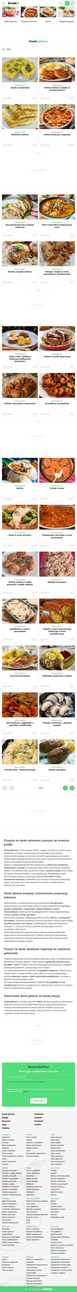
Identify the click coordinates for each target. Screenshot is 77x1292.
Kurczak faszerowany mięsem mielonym (20, 226)
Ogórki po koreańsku (58, 1243)
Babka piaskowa (8, 1210)
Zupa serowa (56, 1146)
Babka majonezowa (33, 1227)
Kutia (28, 1213)
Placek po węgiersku (10, 1255)
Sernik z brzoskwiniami (10, 1235)
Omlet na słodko (8, 1133)
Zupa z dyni (55, 1133)
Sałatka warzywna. (57, 582)
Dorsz (28, 1143)
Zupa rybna (30, 1197)
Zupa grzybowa (32, 1199)
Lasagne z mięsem (58, 1266)
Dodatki (5, 1117)
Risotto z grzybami (58, 1171)
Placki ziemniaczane (34, 1138)
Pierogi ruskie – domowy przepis (19, 769)
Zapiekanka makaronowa (36, 1146)
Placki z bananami (9, 1154)
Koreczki (54, 1207)
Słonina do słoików (58, 1246)
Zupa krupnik (56, 1135)
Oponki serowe (56, 1199)
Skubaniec (30, 1188)
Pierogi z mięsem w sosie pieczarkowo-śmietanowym (57, 272)
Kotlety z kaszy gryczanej (60, 1169)
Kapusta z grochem (33, 1202)
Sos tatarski (6, 1213)
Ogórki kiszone (56, 1227)
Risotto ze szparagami (59, 1177)
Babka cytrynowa (8, 1207)
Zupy (4, 1121)
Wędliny (54, 1121)
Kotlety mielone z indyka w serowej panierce (57, 88)
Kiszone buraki (56, 1235)
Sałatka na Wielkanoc (10, 1179)
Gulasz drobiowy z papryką (57, 134)
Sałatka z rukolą (8, 1177)
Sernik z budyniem (33, 1163)
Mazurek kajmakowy (34, 1224)
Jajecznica (6, 1130)
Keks (28, 1215)
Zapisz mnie (38, 1101)
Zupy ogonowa (56, 1130)
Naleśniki (5, 1141)
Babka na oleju (32, 1171)
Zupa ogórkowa (57, 1152)
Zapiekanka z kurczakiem (60, 1255)
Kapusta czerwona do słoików (62, 1238)
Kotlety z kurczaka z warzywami (19, 403)
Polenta (53, 1188)
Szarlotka (29, 1169)
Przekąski (55, 1117)
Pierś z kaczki (31, 1130)
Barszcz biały (56, 1141)
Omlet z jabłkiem (8, 1143)
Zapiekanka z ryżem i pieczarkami (20, 630)
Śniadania (30, 1114)
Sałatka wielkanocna (10, 1215)
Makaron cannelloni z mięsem (37, 1282)
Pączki (53, 1194)
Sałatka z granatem (9, 1185)
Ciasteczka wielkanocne (11, 1202)
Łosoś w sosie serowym (20, 535)
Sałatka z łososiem (9, 1169)
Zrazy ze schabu (32, 1149)
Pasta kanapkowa (9, 1138)
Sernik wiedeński (8, 1238)
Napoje (54, 1114)
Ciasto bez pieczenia (34, 1179)
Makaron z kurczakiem (34, 1135)
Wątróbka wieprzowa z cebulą (57, 676)
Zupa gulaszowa (57, 1149)
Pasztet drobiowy (8, 1199)
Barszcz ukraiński (57, 1138)
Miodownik (30, 1185)
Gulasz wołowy (7, 1260)
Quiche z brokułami (20, 87)
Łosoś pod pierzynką (20, 676)
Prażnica (5, 1157)
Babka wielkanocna (9, 1205)
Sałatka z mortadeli (9, 1182)
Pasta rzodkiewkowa (10, 1233)
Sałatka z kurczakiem (10, 1171)
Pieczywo (30, 1117)
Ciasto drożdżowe (33, 1166)
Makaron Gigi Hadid (34, 1274)
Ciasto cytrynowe (32, 1182)
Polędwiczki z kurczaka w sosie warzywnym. (57, 536)
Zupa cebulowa (56, 1157)
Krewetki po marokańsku (57, 403)
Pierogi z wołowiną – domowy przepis (57, 724)
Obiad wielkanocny (9, 1197)
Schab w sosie (57, 488)
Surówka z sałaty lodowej (12, 1166)
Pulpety (29, 1133)
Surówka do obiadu (9, 1163)
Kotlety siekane (32, 1141)
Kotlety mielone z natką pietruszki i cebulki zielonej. (20, 583)
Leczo (4, 1252)
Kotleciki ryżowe (57, 1185)
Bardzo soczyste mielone (20, 271)
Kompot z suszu (32, 1210)
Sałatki (29, 1121)
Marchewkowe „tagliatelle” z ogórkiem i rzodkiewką (19, 724)
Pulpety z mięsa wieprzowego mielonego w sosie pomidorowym (57, 631)
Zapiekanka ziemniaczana (61, 1258)
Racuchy (5, 1135)
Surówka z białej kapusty (11, 1188)
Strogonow (6, 1258)
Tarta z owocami (32, 1222)
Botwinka (5, 1222)
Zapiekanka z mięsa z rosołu (61, 1263)
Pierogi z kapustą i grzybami (37, 1207)
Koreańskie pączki (57, 1210)
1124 (40, 788)
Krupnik (53, 1166)
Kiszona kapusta (57, 1222)
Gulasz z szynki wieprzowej (57, 356)
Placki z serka (7, 1146)
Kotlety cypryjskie (57, 769)
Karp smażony (31, 1205)
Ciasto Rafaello (32, 1174)
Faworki (54, 1197)
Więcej (25, 1091)
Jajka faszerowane (9, 1194)
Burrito (20, 488)
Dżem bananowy (57, 1241)
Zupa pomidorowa (58, 1154)
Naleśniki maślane (20, 134)
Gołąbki (54, 1163)
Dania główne (20, 85)
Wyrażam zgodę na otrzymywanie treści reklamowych (26, 1082)
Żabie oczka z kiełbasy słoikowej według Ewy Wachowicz (20, 358)
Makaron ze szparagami (11, 1230)
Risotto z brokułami (58, 1174)
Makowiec (30, 1177)
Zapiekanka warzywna (59, 1260)
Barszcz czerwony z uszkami (37, 1194)
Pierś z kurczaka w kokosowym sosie (57, 226)
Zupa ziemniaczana (58, 1143)
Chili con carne (7, 1263)
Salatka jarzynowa (9, 1174)
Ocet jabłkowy (56, 1224)
